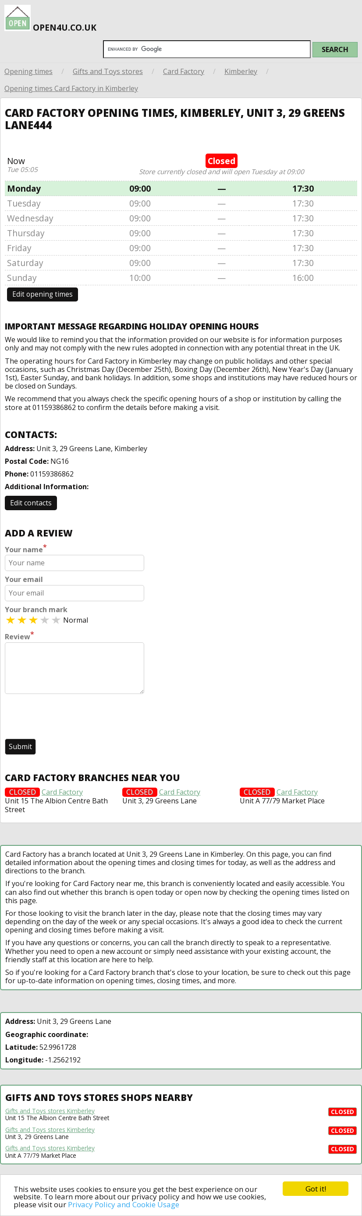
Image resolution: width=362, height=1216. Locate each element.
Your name (26, 548)
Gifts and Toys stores (108, 71)
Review (19, 635)
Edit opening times (42, 294)
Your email (24, 579)
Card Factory (183, 71)
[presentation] (71, 717)
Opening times (28, 71)
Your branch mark (36, 610)
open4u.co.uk (50, 18)
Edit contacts (31, 503)
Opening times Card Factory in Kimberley (71, 88)
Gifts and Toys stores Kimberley (50, 1110)
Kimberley (240, 71)
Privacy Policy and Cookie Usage (123, 1204)
